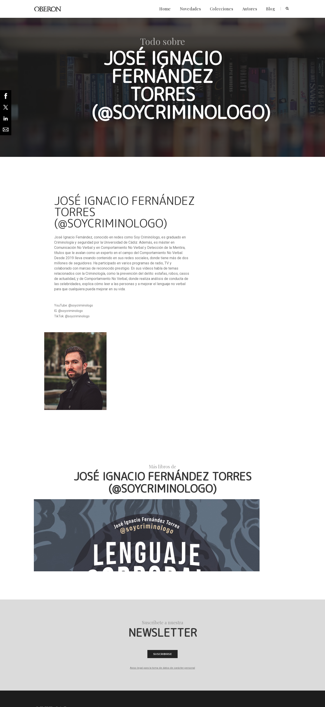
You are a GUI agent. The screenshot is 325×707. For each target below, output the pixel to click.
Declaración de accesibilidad (125, 625)
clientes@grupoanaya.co (196, 626)
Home (163, 6)
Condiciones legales (119, 620)
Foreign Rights (116, 631)
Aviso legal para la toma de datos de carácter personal (162, 565)
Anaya (55, 693)
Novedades (188, 6)
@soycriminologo (80, 306)
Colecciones (219, 6)
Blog (268, 6)
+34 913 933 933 (195, 631)
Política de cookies (118, 615)
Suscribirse (162, 551)
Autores (247, 6)
